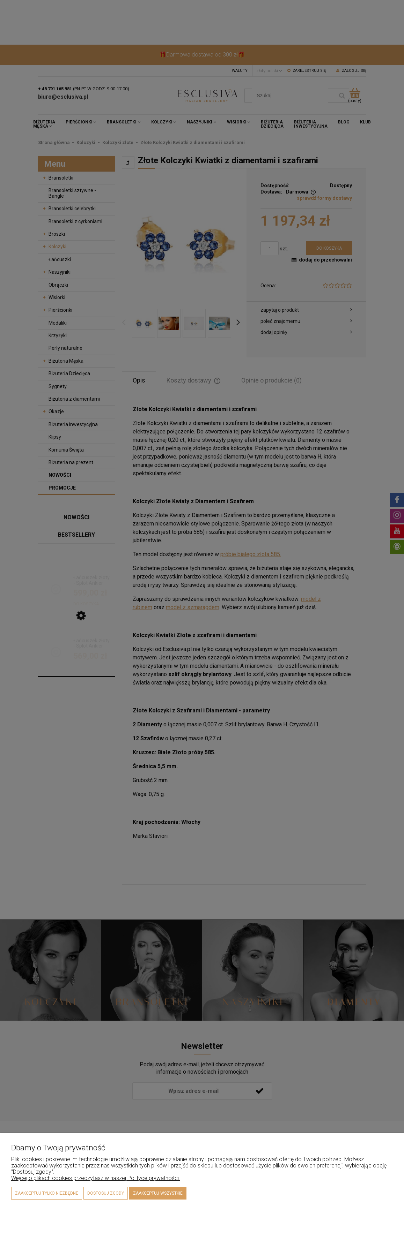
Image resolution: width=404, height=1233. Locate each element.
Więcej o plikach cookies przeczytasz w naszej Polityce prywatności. (95, 1178)
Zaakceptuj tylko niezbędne (46, 1193)
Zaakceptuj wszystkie (158, 1193)
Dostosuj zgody (105, 1193)
